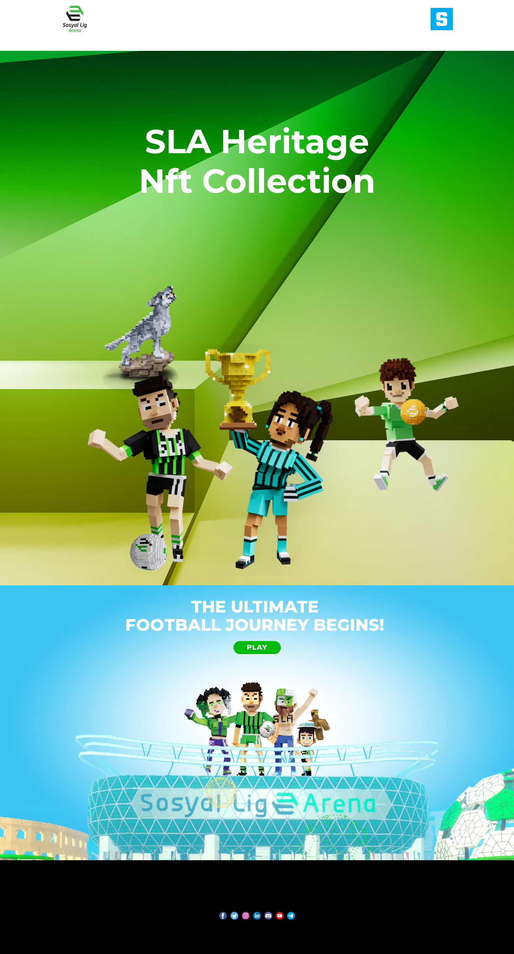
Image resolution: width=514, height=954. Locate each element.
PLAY (257, 647)
